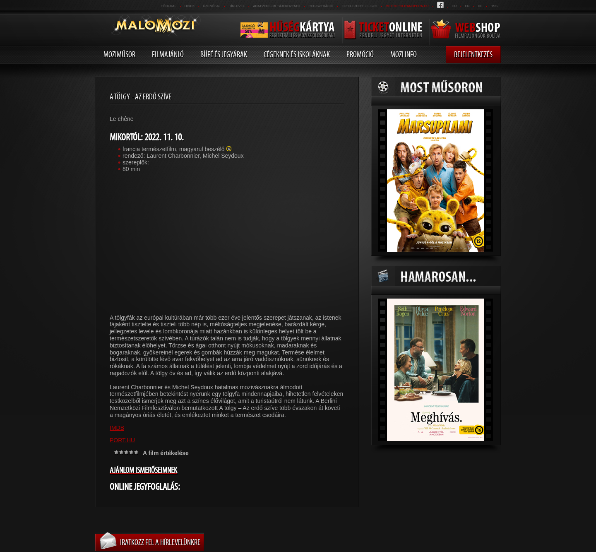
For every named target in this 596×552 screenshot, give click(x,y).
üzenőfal (211, 6)
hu (454, 6)
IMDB (117, 427)
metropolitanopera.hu (406, 6)
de (480, 6)
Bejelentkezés (473, 54)
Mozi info (403, 54)
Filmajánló (168, 54)
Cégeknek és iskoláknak (297, 54)
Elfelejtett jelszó (359, 6)
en (467, 6)
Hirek (190, 6)
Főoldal (168, 6)
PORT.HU (122, 440)
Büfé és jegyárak (223, 54)
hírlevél (237, 6)
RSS (494, 6)
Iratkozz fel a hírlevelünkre (160, 542)
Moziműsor (119, 54)
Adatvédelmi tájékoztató (276, 6)
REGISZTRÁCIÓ (320, 6)
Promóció (360, 54)
